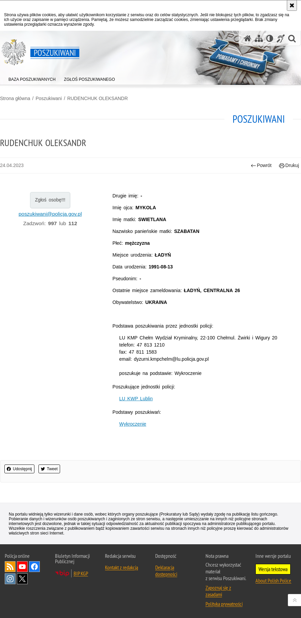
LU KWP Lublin (136, 398)
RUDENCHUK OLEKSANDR (97, 98)
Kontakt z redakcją (121, 567)
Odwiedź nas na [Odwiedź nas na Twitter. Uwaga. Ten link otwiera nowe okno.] (22, 578)
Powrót (261, 165)
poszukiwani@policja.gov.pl (50, 214)
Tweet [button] (49, 469)
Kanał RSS (10, 566)
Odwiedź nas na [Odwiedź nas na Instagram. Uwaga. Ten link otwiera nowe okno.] (10, 578)
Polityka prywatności (224, 603)
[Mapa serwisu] (259, 38)
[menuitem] (32, 78)
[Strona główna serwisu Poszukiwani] (247, 38)
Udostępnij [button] (19, 469)
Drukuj (289, 165)
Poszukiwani (48, 98)
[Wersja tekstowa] (269, 38)
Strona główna (15, 98)
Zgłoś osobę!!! (50, 200)
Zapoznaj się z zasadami (218, 591)
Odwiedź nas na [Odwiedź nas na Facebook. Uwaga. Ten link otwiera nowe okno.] (34, 566)
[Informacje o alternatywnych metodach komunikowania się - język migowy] (281, 38)
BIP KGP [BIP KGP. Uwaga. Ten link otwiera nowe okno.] (81, 573)
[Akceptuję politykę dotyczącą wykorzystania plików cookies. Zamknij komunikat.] (292, 5)
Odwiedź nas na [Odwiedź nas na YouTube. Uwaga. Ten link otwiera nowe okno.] (22, 566)
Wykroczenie (132, 424)
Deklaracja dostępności (166, 570)
